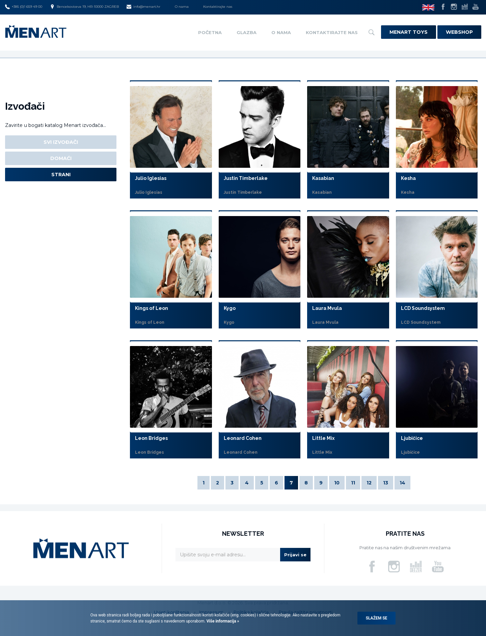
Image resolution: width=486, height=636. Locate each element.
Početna (210, 32)
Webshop (459, 32)
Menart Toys (408, 32)
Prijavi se (295, 554)
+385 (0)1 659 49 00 (23, 6)
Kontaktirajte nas (217, 6)
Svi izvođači (61, 142)
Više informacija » (222, 621)
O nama (182, 6)
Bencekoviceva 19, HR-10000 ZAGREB (84, 6)
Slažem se (376, 618)
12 (369, 483)
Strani (61, 174)
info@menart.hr (143, 6)
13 (385, 483)
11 (353, 483)
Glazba (246, 32)
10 (337, 483)
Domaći (61, 158)
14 (402, 483)
